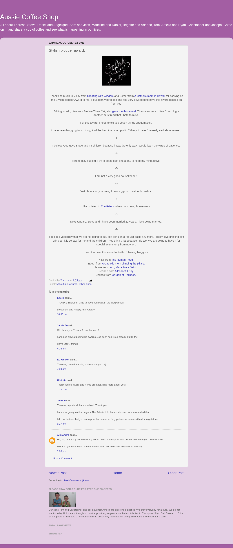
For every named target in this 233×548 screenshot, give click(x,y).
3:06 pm (61, 451)
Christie (61, 380)
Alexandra (63, 435)
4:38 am (61, 348)
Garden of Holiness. (124, 274)
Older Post (176, 473)
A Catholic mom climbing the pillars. (123, 263)
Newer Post (58, 473)
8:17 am (61, 423)
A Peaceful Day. (124, 271)
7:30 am (61, 369)
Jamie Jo (62, 325)
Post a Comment (62, 458)
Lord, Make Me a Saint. (123, 267)
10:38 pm (62, 314)
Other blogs (85, 284)
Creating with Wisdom (100, 96)
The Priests (108, 206)
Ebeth (60, 298)
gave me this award (124, 111)
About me (62, 284)
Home (117, 473)
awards (73, 284)
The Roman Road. (122, 259)
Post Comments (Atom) (77, 480)
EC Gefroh (63, 359)
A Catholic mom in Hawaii (149, 96)
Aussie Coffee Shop (29, 17)
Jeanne (61, 400)
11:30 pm (62, 389)
